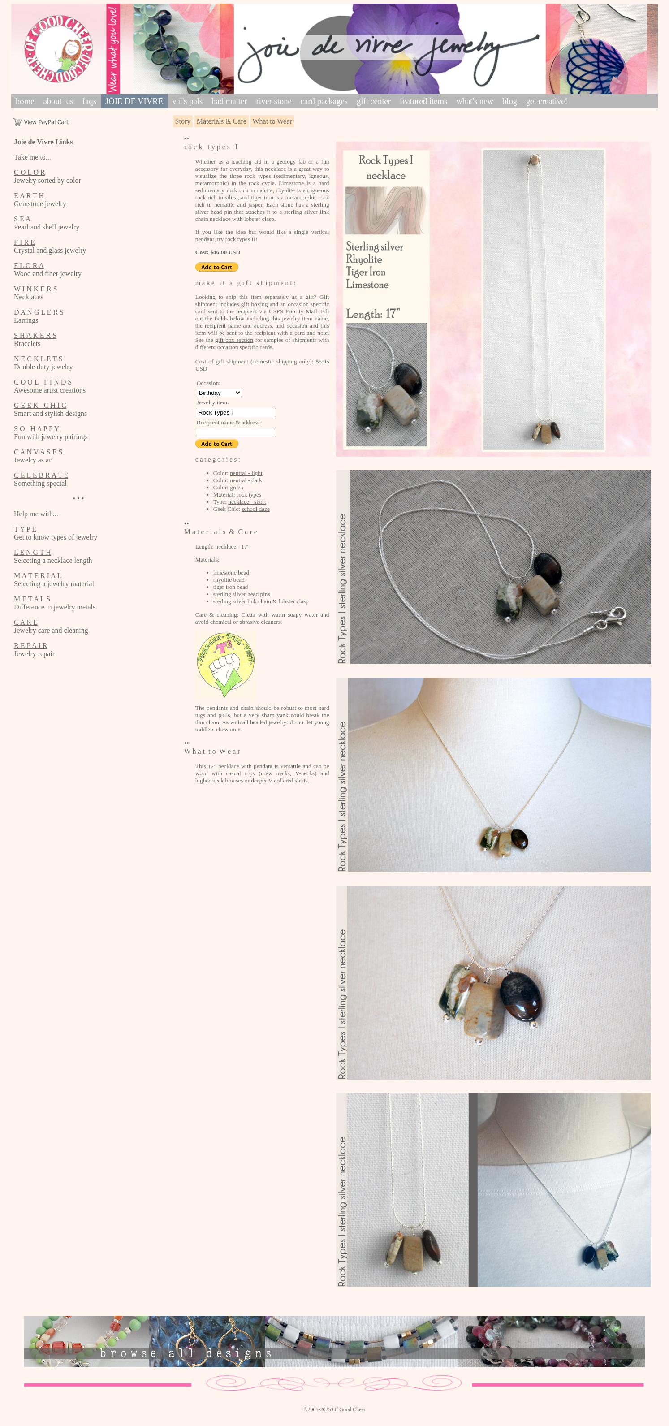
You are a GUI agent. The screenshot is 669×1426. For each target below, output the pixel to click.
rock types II (240, 239)
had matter (229, 101)
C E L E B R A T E (41, 475)
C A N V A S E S (38, 452)
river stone (274, 101)
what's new (474, 101)
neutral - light (246, 473)
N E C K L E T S (38, 359)
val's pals (187, 101)
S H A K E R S (35, 335)
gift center (374, 101)
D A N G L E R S (39, 312)
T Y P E (25, 529)
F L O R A (29, 265)
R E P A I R (30, 645)
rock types (249, 494)
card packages (324, 101)
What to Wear (272, 121)
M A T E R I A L (38, 575)
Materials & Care (221, 121)
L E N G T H (32, 552)
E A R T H (30, 195)
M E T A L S (32, 599)
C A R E (26, 622)
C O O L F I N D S (43, 382)
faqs (89, 101)
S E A (23, 219)
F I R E (24, 242)
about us (58, 101)
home (25, 101)
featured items (423, 101)
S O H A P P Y (36, 428)
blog (509, 101)
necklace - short (247, 501)
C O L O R (29, 172)
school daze (256, 509)
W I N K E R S (35, 289)
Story (183, 121)
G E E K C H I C (40, 405)
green (236, 487)
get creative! (547, 101)
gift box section (234, 340)
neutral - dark (246, 480)
